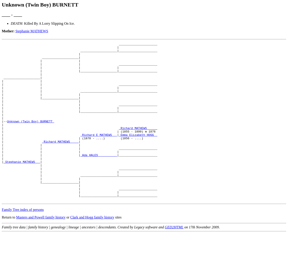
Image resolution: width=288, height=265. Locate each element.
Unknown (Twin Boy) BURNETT (30, 137)
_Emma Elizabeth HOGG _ (138, 154)
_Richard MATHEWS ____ (60, 162)
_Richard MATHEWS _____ (138, 146)
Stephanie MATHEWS (31, 31)
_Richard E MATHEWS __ (98, 154)
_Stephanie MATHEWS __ (22, 186)
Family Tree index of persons (23, 241)
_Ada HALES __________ (98, 178)
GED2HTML (174, 259)
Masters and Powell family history (40, 249)
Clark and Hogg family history (92, 249)
